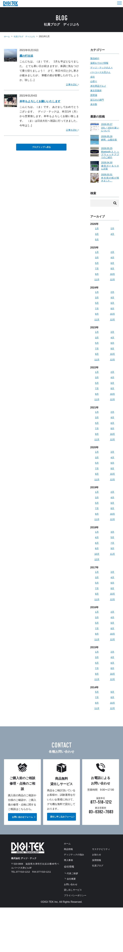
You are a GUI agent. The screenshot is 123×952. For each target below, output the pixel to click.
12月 (112, 282)
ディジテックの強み (75, 874)
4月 (112, 235)
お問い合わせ (71, 928)
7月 (97, 270)
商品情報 (69, 869)
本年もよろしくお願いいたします (44, 101)
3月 (97, 235)
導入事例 (69, 880)
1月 (97, 229)
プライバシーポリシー (77, 940)
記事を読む (71, 84)
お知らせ (69, 911)
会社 (92, 76)
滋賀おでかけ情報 (100, 63)
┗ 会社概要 (70, 899)
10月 (112, 276)
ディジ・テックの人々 (103, 67)
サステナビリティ (74, 905)
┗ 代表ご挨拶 (72, 894)
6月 (112, 265)
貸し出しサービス (74, 934)
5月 (97, 241)
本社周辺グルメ (99, 86)
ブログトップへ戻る (41, 147)
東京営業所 (96, 90)
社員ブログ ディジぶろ (27, 36)
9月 (97, 276)
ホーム (7, 36)
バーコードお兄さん (101, 72)
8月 (112, 270)
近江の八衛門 (98, 99)
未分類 (94, 104)
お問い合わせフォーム (22, 836)
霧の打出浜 (28, 55)
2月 (112, 229)
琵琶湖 (94, 95)
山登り (94, 81)
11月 (97, 282)
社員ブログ (70, 922)
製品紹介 (95, 58)
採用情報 (69, 917)
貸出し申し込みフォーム (61, 835)
